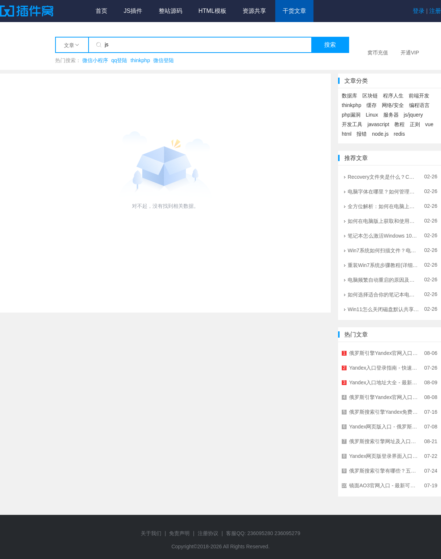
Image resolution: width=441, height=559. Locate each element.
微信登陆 (163, 60)
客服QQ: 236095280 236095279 (263, 533)
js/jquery (413, 115)
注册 (435, 11)
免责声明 (179, 533)
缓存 (371, 105)
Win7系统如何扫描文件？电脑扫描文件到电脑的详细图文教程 (383, 250)
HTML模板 (212, 11)
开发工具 (352, 124)
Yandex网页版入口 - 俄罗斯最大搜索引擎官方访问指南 (384, 426)
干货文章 (294, 11)
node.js (380, 134)
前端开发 (419, 96)
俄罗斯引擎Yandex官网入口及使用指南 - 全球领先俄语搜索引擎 (384, 353)
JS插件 (132, 11)
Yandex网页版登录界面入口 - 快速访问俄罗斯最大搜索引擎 (384, 456)
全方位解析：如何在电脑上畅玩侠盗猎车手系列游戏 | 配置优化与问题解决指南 (383, 206)
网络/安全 (393, 105)
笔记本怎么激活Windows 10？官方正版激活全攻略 (383, 235)
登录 (418, 11)
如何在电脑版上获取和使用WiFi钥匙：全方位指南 (383, 220)
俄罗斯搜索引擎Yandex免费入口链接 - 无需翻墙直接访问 (384, 412)
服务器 (391, 115)
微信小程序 (95, 60)
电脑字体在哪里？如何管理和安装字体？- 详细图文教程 (383, 191)
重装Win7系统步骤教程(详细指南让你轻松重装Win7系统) (383, 264)
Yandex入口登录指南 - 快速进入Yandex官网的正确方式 (384, 367)
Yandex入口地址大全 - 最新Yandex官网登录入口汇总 (384, 382)
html (346, 134)
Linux (372, 115)
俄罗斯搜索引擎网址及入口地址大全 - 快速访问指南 (384, 441)
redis (399, 134)
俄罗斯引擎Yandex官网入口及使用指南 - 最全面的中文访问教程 (384, 397)
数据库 (349, 96)
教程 (399, 124)
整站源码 (170, 11)
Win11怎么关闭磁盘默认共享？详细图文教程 (383, 309)
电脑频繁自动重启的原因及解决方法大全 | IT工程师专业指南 (383, 279)
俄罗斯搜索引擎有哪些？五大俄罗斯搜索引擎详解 (384, 470)
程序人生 (393, 96)
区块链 (370, 96)
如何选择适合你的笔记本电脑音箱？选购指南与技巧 (383, 294)
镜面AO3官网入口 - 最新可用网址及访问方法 (384, 485)
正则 (415, 124)
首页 (101, 11)
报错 (361, 134)
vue (429, 124)
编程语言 (419, 105)
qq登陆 (119, 60)
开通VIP (410, 53)
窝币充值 (378, 53)
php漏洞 (351, 115)
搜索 (330, 45)
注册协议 (208, 533)
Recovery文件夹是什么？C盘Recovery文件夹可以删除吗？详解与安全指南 (383, 176)
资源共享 (254, 11)
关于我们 (151, 533)
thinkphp (140, 60)
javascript (378, 124)
